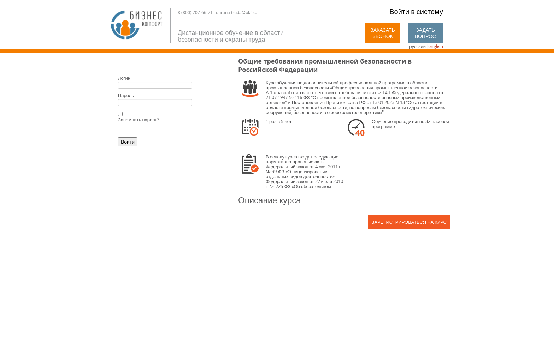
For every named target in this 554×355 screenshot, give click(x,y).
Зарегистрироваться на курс (409, 222)
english (435, 46)
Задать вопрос (425, 33)
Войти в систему (416, 11)
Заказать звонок (382, 33)
